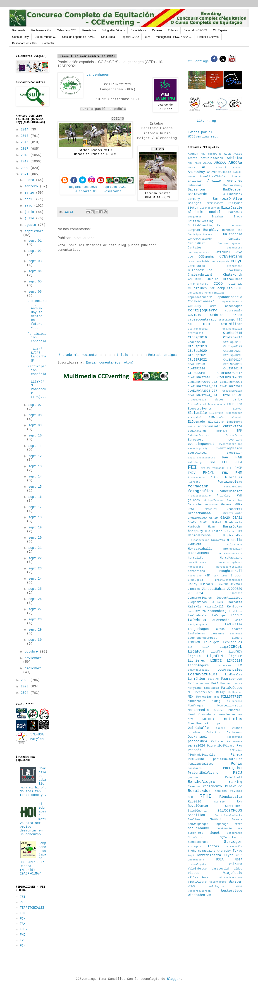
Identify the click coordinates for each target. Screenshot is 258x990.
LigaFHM (215, 656)
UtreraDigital (198, 864)
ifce (224, 575)
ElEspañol (194, 417)
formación (198, 486)
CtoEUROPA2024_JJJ (202, 395)
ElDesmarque (233, 413)
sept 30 (35, 640)
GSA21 (237, 518)
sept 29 (35, 629)
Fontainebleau (229, 482)
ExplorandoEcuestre (201, 457)
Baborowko (195, 185)
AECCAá (235, 163)
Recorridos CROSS (195, 30)
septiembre (33, 231)
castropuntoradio (200, 252)
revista (236, 791)
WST (209, 895)
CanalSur (235, 239)
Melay (220, 692)
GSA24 (216, 522)
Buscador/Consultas (24, 43)
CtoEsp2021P (232, 355)
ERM (239, 431)
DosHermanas (216, 404)
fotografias (200, 491)
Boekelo (215, 212)
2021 (25, 174)
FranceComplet (229, 491)
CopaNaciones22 (200, 297)
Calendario (232, 234)
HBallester (213, 531)
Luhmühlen (196, 679)
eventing (235, 439)
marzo (30, 193)
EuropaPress (233, 435)
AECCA (207, 163)
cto (206, 324)
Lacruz (236, 615)
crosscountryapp (202, 319)
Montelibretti (229, 705)
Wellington (216, 886)
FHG (225, 473)
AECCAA (220, 163)
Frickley (223, 495)
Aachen (193, 154)
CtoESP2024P (232, 368)
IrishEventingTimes (228, 580)
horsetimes (196, 571)
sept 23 (35, 568)
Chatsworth (232, 275)
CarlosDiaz (196, 243)
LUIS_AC (213, 679)
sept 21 (35, 548)
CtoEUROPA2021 (231, 382)
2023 (25, 686)
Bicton (193, 208)
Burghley (210, 230)
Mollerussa (234, 701)
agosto (31, 225)
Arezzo (237, 176)
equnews (221, 431)
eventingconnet (201, 444)
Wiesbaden (196, 895)
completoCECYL (229, 288)
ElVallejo (216, 422)
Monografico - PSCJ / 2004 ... (173, 37)
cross (237, 315)
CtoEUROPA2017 (229, 373)
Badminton (196, 189)
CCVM (191, 261)
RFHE (24, 902)
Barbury (194, 199)
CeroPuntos (196, 266)
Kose (191, 611)
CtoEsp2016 (197, 337)
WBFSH (192, 886)
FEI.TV (205, 468)
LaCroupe (218, 615)
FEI (23, 897)
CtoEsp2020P (232, 351)
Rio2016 (194, 801)
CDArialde (202, 261)
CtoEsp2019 (197, 346)
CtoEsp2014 (195, 333)
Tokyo (237, 851)
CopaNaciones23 (228, 297)
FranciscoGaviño (199, 495)
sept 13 (35, 466)
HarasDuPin (232, 526)
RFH (190, 797)
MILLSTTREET (231, 697)
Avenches (234, 181)
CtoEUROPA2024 (232, 391)
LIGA (205, 647)
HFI (240, 531)
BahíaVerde (197, 194)
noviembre (33, 658)
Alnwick (221, 167)
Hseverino (194, 575)
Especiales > (138, 30)
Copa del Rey (20, 37)
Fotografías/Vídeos (113, 30)
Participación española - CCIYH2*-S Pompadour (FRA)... (37, 382)
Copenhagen (233, 306)
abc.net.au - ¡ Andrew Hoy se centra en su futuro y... (37, 314)
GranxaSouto (232, 513)
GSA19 (213, 518)
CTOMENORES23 (197, 399)
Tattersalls (233, 846)
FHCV (192, 473)
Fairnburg (194, 462)
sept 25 (35, 589)
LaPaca (220, 629)
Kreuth (201, 611)
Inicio (122, 355)
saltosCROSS (229, 810)
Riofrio (219, 801)
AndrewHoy (196, 172)
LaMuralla (233, 624)
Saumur (215, 819)
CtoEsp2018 (196, 342)
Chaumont (195, 279)
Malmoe (204, 683)
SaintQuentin (198, 810)
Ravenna (194, 786)
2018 (25, 155)
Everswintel (197, 453)
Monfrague (195, 705)
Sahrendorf (233, 806)
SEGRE (238, 824)
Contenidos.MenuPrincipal (206, 292)
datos (219, 399)
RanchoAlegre (201, 782)
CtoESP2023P (232, 364)
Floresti (194, 482)
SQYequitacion (231, 837)
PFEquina (236, 750)
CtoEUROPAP (232, 395)
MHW (216, 697)
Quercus (193, 777)
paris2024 (196, 745)
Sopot (215, 833)
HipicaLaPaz (232, 535)
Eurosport (195, 439)
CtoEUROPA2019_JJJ (202, 382)
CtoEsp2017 (232, 337)
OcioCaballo (198, 728)
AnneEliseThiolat (213, 176)
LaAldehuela (197, 615)
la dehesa (235, 611)
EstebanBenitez (198, 435)
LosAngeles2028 (198, 670)
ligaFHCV (235, 651)
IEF (215, 575)
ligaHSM (235, 656)
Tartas (213, 846)
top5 (191, 855)
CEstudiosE (234, 266)
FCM (23, 918)
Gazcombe (211, 504)
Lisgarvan (223, 665)
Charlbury (234, 270)
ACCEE (238, 154)
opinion (194, 732)
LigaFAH (196, 651)
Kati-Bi (194, 606)
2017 (25, 149)
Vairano (235, 864)
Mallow (193, 683)
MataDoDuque (231, 688)
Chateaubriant (200, 275)
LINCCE (216, 660)
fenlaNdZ (218, 468)
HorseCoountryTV (230, 553)
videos (193, 873)
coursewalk (233, 310)
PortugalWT (232, 768)
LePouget (211, 642)
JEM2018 (221, 584)
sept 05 (35, 281)
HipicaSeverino (198, 540)
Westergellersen (199, 891)
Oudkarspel (197, 737)
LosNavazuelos (202, 674)
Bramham (217, 216)
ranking (235, 782)
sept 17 (35, 507)
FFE (229, 468)
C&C (240, 230)
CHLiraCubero (232, 279)
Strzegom (233, 842)
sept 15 (35, 487)
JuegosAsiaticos (229, 598)
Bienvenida (18, 30)
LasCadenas (196, 633)
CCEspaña (206, 256)
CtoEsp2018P (232, 342)
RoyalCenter (198, 806)
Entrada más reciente (78, 355)
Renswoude (233, 786)
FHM (23, 913)
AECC (198, 163)
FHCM (238, 468)
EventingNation (228, 448)
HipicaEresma (199, 535)
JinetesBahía (213, 589)
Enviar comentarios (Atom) (110, 362)
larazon (236, 629)
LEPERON (194, 642)
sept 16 (35, 497)
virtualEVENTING (230, 877)
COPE (213, 306)
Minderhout (196, 701)
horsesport (195, 567)
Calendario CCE (66, 30)
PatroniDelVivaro (220, 745)
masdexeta (211, 688)
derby (237, 399)
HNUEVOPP (194, 544)
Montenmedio (198, 710)
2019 (25, 161)
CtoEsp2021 (197, 355)
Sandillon (196, 815)
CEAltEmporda (220, 261)
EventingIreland (230, 444)
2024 (25, 693)
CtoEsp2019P (232, 346)
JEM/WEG (206, 584)
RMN (239, 801)
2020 (25, 168)
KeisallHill (214, 606)
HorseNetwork (197, 562)
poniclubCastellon (227, 759)
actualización (212, 158)
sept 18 (35, 517)
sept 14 (35, 476)
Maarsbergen (231, 679)
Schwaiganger (198, 824)
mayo (29, 205)
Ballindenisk (232, 194)
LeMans (237, 638)
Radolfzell (233, 777)
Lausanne (217, 633)
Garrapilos (234, 500)
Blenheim (195, 212)
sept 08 (35, 415)
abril (30, 199)
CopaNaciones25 (231, 301)
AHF (205, 167)
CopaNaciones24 (201, 301)
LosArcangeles (229, 670)
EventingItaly (198, 448)
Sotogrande (234, 833)
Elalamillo (197, 413)
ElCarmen (216, 413)
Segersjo (221, 824)
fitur (214, 477)
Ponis (236, 763)
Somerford (195, 833)
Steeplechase (198, 842)
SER (240, 828)
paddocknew (197, 741)
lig (190, 647)
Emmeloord (234, 422)
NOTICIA (209, 719)
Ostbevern (234, 732)
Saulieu (194, 819)
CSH (190, 324)
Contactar (48, 43)
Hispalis (234, 540)
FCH (23, 945)
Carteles (157, 30)
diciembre (33, 668)
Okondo (237, 728)
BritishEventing (200, 221)
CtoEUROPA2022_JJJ (202, 386)
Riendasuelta (230, 797)
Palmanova (234, 741)
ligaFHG (194, 656)
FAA (225, 457)
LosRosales (233, 674)
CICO (218, 284)
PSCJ (237, 773)
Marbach (226, 683)
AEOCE (192, 167)
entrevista (232, 426)
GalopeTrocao (213, 500)
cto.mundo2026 (232, 329)
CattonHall (223, 252)
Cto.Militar (231, 324)
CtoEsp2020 (197, 351)
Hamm (211, 526)
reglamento (212, 786)
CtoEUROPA (196, 373)
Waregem (235, 882)
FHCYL (24, 929)
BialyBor (235, 203)
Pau (239, 745)
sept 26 (35, 599)
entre (192, 426)
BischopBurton (210, 208)
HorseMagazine (231, 557)
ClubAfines (197, 288)
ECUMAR (237, 408)
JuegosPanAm (197, 602)
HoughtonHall (230, 571)
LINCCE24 (234, 660)
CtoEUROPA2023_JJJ (202, 391)
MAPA (214, 683)
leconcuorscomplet (202, 638)
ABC (203, 154)
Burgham (194, 230)
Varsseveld (220, 868)
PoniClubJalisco (200, 764)
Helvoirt (230, 531)
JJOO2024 (195, 593)
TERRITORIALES (32, 908)
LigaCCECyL (230, 647)
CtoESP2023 (196, 364)
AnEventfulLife (219, 172)
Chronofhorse (198, 284)
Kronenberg (217, 611)
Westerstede (231, 891)
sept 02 (35, 251)
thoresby (224, 851)
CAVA (238, 252)
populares (194, 768)
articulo (194, 181)
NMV (190, 719)
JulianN (217, 602)
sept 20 (35, 538)
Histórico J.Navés (207, 37)
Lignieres (196, 660)
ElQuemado (196, 422)
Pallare (217, 741)
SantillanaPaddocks (228, 815)
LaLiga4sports (198, 624)
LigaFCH (216, 651)
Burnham (228, 230)
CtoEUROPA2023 (231, 386)
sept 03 (35, 261)
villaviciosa (198, 877)
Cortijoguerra (202, 310)
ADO (190, 163)
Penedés (194, 750)
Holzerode (234, 544)
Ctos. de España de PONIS (78, 37)
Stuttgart (194, 846)
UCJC (239, 855)
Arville (214, 181)
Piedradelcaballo (201, 754)
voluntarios (218, 882)
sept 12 (35, 456)
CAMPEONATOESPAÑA (200, 239)
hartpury (195, 531)
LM (240, 665)
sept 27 (35, 609)
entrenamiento (209, 426)
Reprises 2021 (114, 187)
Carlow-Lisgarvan (230, 243)
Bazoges (194, 203)
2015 (25, 136)
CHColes (212, 279)
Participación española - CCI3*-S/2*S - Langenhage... (37, 347)
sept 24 (35, 579)
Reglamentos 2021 (83, 187)
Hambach (194, 526)
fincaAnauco (196, 477)
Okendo (220, 728)
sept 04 (35, 271)
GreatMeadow (197, 518)
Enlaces (173, 30)
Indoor (236, 575)
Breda (238, 216)
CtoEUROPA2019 (229, 377)
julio (30, 218)
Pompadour (196, 759)
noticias (233, 719)
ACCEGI (192, 158)
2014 (25, 129)
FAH (23, 924)
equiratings (197, 431)
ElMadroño (216, 417)
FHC (23, 935)
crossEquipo (227, 319)
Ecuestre (234, 404)
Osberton (213, 732)
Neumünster (227, 714)
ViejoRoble (232, 873)
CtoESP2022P (232, 359)
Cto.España (220, 30)
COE (212, 288)
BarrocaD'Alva (227, 199)
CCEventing (206, 121)
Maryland (194, 688)
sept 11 (35, 446)
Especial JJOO (130, 37)
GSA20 (225, 518)
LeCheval (236, 633)
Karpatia (235, 602)
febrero (32, 186)
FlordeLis (233, 477)
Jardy (192, 584)
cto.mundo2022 (198, 329)
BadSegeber (232, 189)
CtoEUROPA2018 (199, 377)
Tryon (228, 855)
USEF (238, 859)
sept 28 (35, 619)
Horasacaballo (200, 549)
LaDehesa (197, 620)
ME (190, 692)
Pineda (236, 754)
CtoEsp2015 (232, 333)
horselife (195, 557)
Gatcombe (194, 504)
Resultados (89, 30)
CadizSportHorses (200, 234)
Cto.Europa (108, 37)
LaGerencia (219, 620)
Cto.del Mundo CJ (45, 37)
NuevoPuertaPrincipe (204, 723)
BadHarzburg (232, 185)
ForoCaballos (233, 486)
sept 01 (35, 241)
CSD (239, 319)
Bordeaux (235, 212)
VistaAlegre (197, 882)
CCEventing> (199, 61)
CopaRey (194, 306)
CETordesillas (200, 270)
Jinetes (194, 589)
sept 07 (35, 405)
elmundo (237, 417)
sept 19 (35, 527)
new (240, 714)
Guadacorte (233, 522)
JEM (147, 37)
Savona (237, 819)
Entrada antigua (162, 355)
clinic (235, 284)
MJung (216, 701)
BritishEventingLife (204, 225)
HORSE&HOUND (198, 553)
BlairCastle (231, 208)
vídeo (238, 868)
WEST (239, 886)
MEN (191, 697)
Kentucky (234, 606)
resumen (221, 791)
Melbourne (235, 692)
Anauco (237, 167)
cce (190, 256)
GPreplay (211, 509)
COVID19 (194, 315)
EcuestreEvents (200, 408)
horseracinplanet (230, 562)
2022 (25, 680)
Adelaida (234, 158)
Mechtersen (204, 692)
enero (30, 180)
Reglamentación (41, 30)
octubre (32, 651)
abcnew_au (215, 154)
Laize (238, 620)
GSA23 (204, 522)
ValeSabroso (197, 868)
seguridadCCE (199, 828)
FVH (23, 940)
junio (30, 212)
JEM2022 (236, 584)
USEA (220, 859)
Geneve (226, 504)
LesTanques (232, 642)
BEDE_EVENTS (215, 203)
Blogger (173, 979)
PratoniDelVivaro (203, 773)
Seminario (224, 828)
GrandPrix (234, 509)
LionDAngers (198, 665)
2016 (25, 142)
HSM (207, 575)
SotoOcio (194, 837)
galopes (194, 500)
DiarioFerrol (197, 404)
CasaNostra (234, 247)
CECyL (236, 261)
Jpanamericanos (200, 598)
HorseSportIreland (229, 567)
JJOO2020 (234, 589)
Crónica (217, 315)
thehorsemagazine (201, 851)
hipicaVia (218, 540)
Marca (238, 683)
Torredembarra (208, 855)
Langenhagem (97, 75)
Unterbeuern (196, 859)
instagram (195, 580)
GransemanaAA (199, 513)
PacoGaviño (234, 737)
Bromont (237, 225)
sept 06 (35, 292)
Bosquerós (194, 216)
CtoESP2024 (196, 368)
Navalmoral (209, 714)
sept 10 (35, 435)
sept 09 (35, 425)
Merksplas (204, 697)
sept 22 (35, 558)
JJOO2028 (236, 593)
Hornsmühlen (232, 549)
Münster (218, 710)
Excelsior (234, 453)
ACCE (227, 154)
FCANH (211, 462)
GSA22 (192, 522)
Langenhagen (198, 629)
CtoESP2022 (197, 359)
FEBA (238, 462)
